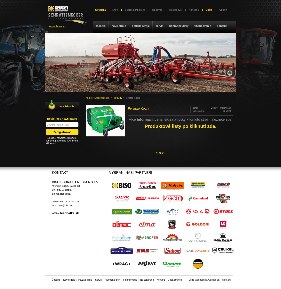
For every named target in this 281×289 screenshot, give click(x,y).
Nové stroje (118, 25)
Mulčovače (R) (101, 98)
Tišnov (114, 10)
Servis (159, 25)
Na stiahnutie (67, 106)
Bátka (209, 10)
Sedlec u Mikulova (135, 10)
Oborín (223, 10)
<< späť (160, 153)
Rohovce (157, 10)
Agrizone (194, 10)
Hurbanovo (175, 10)
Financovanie (202, 25)
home (89, 98)
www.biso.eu (57, 26)
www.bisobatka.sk (65, 213)
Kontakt (222, 25)
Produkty (117, 98)
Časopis (100, 25)
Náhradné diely (179, 25)
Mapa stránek (175, 279)
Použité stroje (141, 25)
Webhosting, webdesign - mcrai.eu (213, 279)
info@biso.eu (65, 205)
